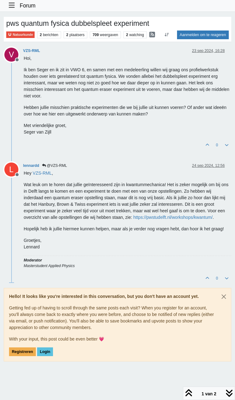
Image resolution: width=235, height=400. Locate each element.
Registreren (22, 352)
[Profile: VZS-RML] (42, 173)
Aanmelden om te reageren (203, 35)
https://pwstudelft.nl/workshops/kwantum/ (173, 217)
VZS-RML (31, 51)
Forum (28, 5)
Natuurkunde (20, 35)
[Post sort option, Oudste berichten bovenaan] (166, 35)
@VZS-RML (54, 165)
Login (45, 352)
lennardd (31, 165)
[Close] (224, 296)
